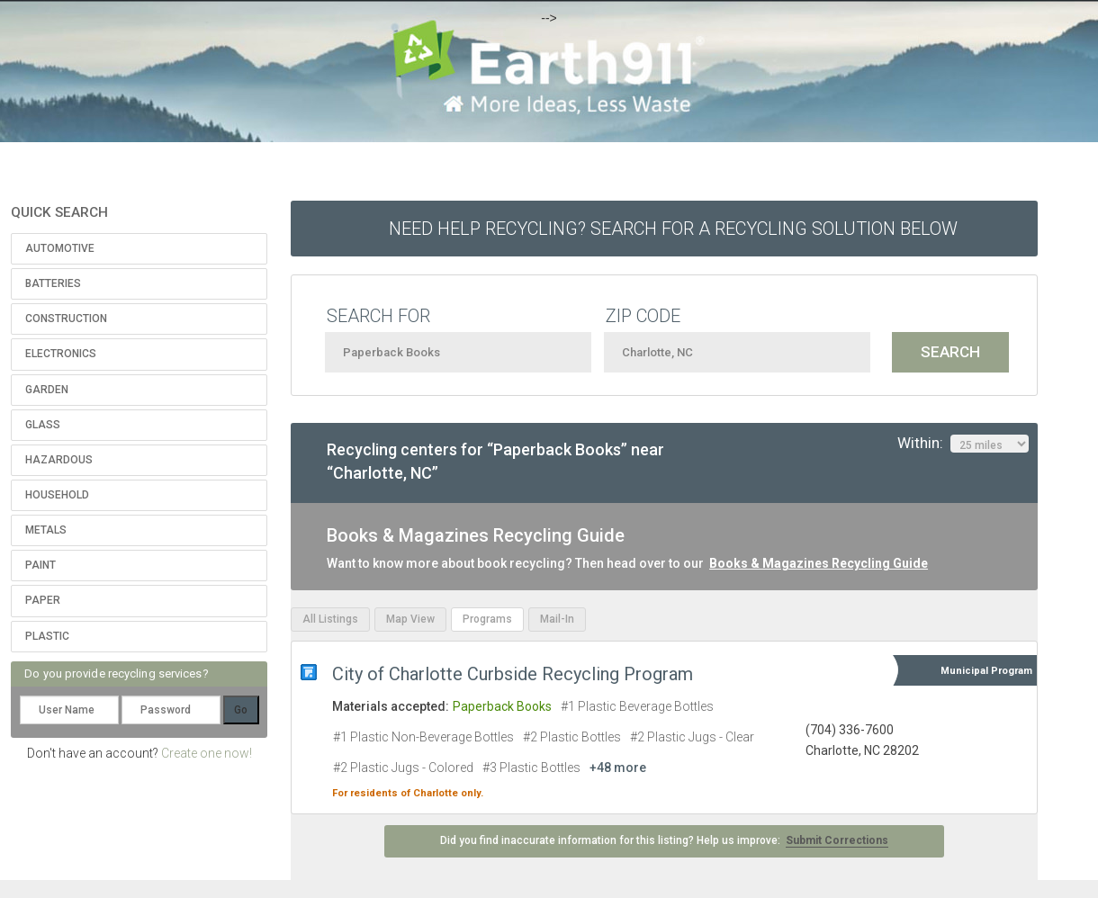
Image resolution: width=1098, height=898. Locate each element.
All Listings (330, 619)
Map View (410, 619)
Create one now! (206, 753)
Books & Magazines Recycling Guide (818, 563)
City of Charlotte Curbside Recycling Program (512, 674)
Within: (963, 443)
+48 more (618, 767)
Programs (487, 619)
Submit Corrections (837, 840)
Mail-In (557, 619)
